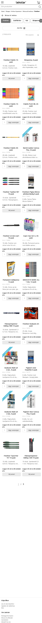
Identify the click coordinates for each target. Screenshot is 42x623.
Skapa (8, 11)
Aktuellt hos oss (6, 622)
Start (2, 11)
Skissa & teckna (28, 11)
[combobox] (21, 7)
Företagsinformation (7, 616)
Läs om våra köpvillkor (7, 604)
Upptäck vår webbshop (8, 606)
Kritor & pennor (16, 11)
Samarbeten (4, 620)
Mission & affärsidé (7, 618)
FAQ (2, 608)
